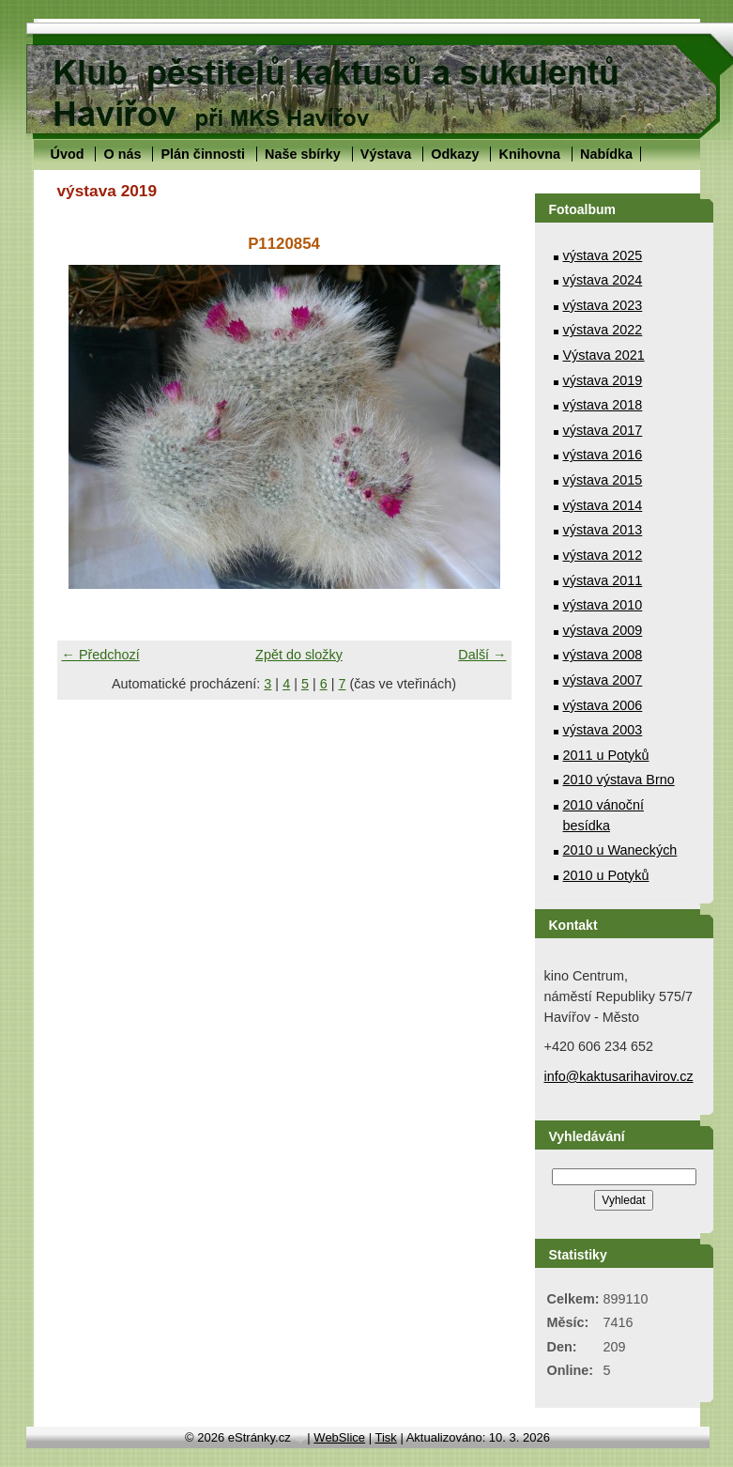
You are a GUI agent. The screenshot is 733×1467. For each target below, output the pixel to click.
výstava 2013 (603, 529)
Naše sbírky (303, 154)
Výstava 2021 (604, 355)
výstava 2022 (603, 329)
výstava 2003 (603, 729)
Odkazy (455, 154)
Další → (482, 654)
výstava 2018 (603, 404)
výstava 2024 (603, 279)
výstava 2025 (603, 255)
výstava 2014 (603, 505)
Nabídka (606, 154)
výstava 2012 (603, 555)
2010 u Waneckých (620, 849)
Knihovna (529, 154)
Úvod (67, 154)
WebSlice (339, 1437)
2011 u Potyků (606, 755)
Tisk (385, 1437)
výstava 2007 (603, 679)
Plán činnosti (202, 154)
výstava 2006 (603, 705)
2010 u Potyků (606, 875)
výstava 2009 (603, 630)
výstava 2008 (603, 654)
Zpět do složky (299, 654)
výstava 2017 (603, 430)
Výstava (385, 154)
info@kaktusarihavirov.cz (619, 1076)
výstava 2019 (603, 380)
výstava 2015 (603, 479)
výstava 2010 (603, 604)
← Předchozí (101, 654)
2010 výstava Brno (619, 779)
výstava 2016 (603, 454)
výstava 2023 (603, 305)
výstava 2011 (603, 580)
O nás (122, 154)
